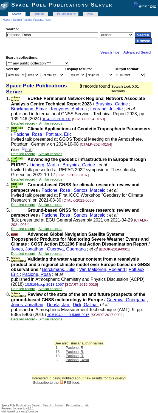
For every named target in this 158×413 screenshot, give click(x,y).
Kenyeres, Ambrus (69, 109)
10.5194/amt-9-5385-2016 (68, 315)
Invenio (21, 408)
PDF (27, 150)
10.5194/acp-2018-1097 (44, 284)
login (153, 6)
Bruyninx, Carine (111, 104)
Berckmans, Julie (58, 269)
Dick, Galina (85, 304)
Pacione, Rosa (27, 134)
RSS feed (71, 382)
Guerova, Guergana (67, 249)
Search (16, 14)
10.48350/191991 (56, 119)
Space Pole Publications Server (61, 5)
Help (91, 13)
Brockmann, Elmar (29, 109)
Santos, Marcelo (90, 190)
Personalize (64, 13)
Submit (39, 13)
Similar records (50, 123)
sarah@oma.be (28, 411)
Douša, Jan (58, 304)
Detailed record (23, 123)
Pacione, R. (75, 352)
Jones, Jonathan (27, 249)
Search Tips (109, 52)
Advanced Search (137, 52)
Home (6, 19)
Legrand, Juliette (106, 109)
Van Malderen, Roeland (102, 269)
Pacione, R (74, 348)
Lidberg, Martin (44, 165)
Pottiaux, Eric (59, 134)
